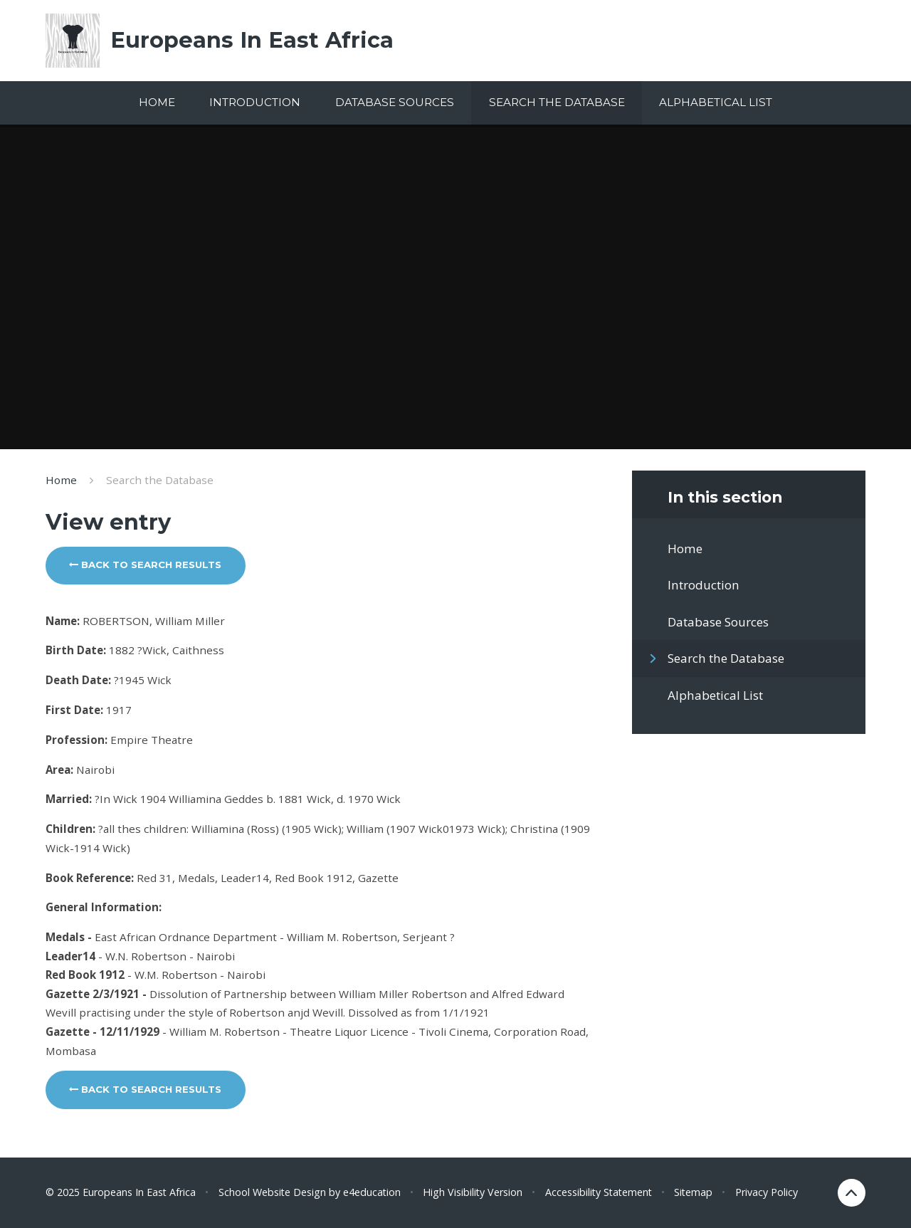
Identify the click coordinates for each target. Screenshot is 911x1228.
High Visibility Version (472, 1192)
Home (61, 480)
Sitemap (693, 1192)
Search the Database (160, 480)
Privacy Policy (766, 1192)
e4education (372, 1192)
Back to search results (145, 564)
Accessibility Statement (598, 1192)
